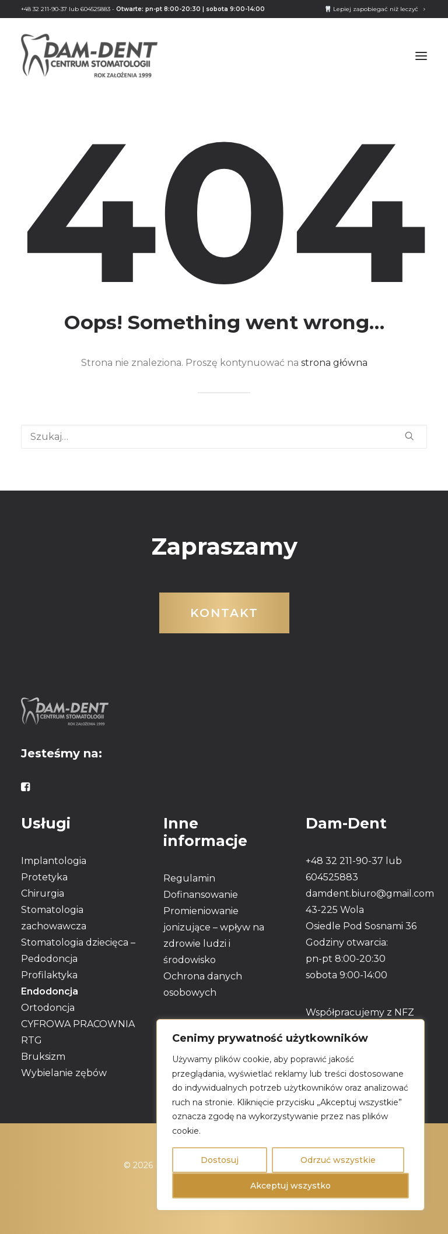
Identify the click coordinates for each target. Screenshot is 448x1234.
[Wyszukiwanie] (224, 437)
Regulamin (189, 878)
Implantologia (53, 860)
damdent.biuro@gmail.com (370, 893)
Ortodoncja (48, 1007)
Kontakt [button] (224, 613)
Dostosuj (220, 1160)
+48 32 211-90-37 (44, 9)
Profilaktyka (49, 975)
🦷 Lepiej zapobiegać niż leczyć (374, 9)
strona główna (334, 362)
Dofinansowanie (200, 894)
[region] (290, 1115)
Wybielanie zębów (64, 1072)
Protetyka (44, 877)
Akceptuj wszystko (290, 1185)
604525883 (95, 9)
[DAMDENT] (89, 55)
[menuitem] (375, 9)
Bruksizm (43, 1056)
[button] (421, 55)
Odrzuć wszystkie (338, 1160)
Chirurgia (42, 893)
